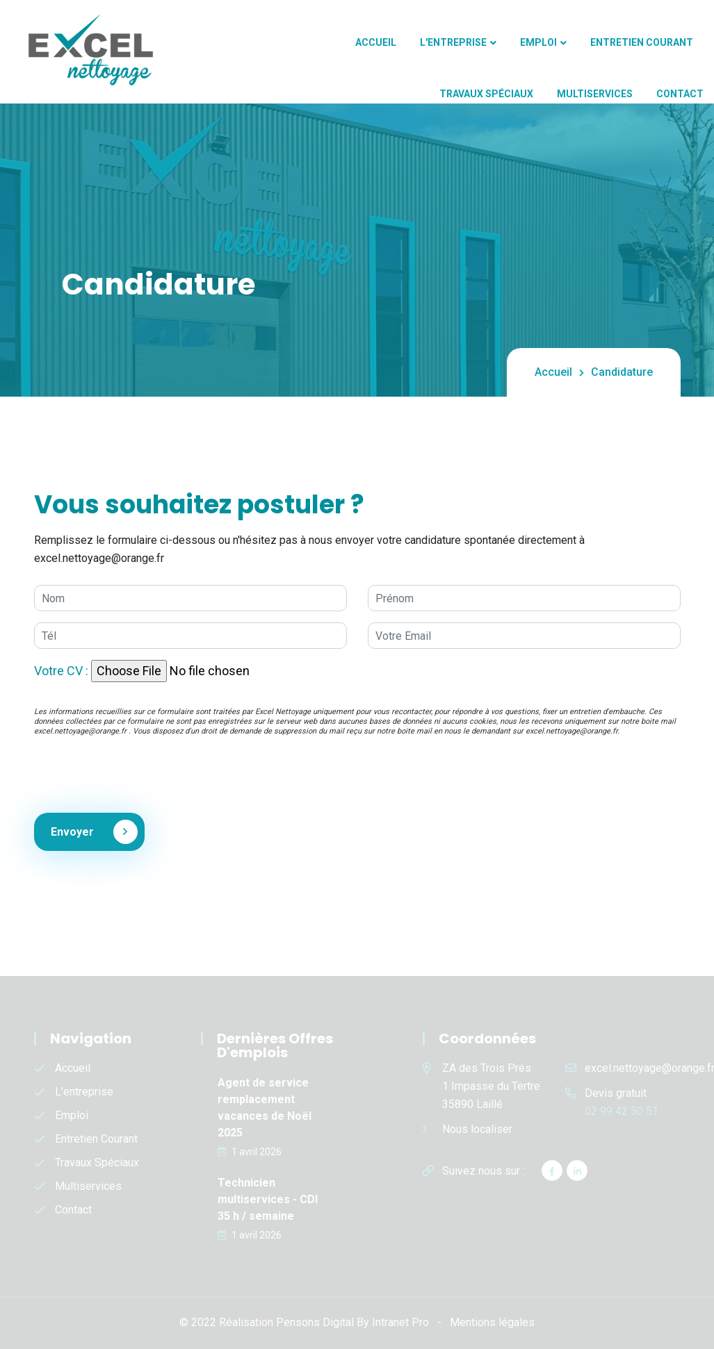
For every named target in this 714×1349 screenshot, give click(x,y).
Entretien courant (641, 42)
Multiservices (595, 93)
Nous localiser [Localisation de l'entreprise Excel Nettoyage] (477, 1129)
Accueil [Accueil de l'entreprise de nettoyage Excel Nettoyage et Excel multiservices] (375, 42)
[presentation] (139, 774)
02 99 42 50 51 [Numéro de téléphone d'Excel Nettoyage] (621, 1111)
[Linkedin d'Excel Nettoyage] (577, 1170)
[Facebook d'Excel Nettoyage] (552, 1170)
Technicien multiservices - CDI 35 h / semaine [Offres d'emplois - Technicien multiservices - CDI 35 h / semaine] (268, 1199)
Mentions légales (492, 1322)
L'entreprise (453, 42)
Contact (680, 93)
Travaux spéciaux (486, 93)
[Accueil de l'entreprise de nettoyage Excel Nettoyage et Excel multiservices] (82, 50)
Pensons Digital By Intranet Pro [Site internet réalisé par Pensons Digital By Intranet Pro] (352, 1322)
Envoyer (86, 832)
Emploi (538, 42)
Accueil (553, 372)
